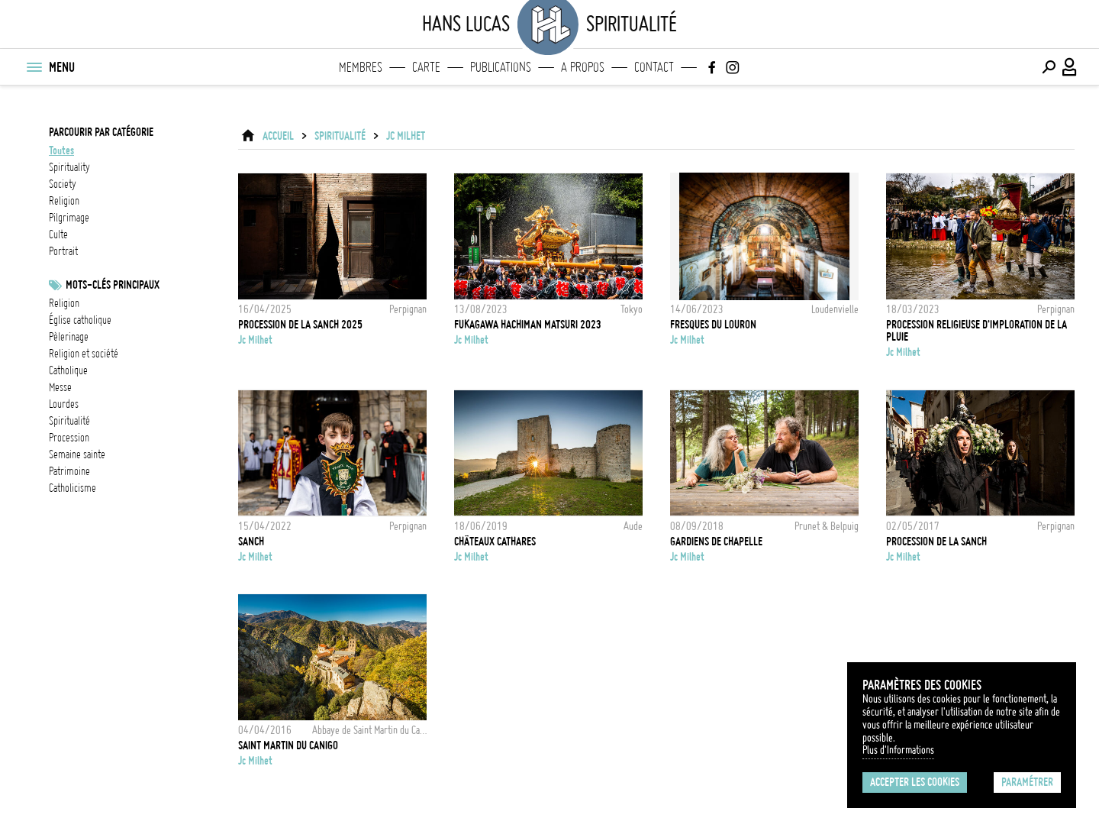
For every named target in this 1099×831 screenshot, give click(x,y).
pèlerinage (69, 337)
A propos (582, 67)
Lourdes (64, 404)
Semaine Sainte (77, 454)
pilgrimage (69, 218)
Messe (60, 387)
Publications (500, 67)
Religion (64, 303)
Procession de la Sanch (936, 541)
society (62, 184)
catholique (68, 370)
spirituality (69, 167)
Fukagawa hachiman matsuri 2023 (527, 324)
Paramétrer (1027, 782)
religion (64, 201)
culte (58, 234)
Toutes (61, 150)
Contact (654, 67)
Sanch (251, 541)
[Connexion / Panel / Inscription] (1070, 67)
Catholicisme (72, 488)
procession (69, 438)
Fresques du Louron (713, 324)
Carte (426, 67)
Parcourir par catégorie (101, 132)
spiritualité (69, 421)
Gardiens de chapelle (716, 541)
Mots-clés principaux (113, 285)
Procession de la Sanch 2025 (300, 324)
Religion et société (83, 354)
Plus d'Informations (898, 750)
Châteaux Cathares (495, 541)
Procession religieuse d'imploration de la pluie (976, 330)
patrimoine (69, 471)
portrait (63, 251)
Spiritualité (340, 136)
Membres (360, 67)
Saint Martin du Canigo (288, 745)
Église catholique (80, 320)
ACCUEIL (278, 136)
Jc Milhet (405, 136)
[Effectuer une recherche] (1048, 67)
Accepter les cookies (914, 782)
